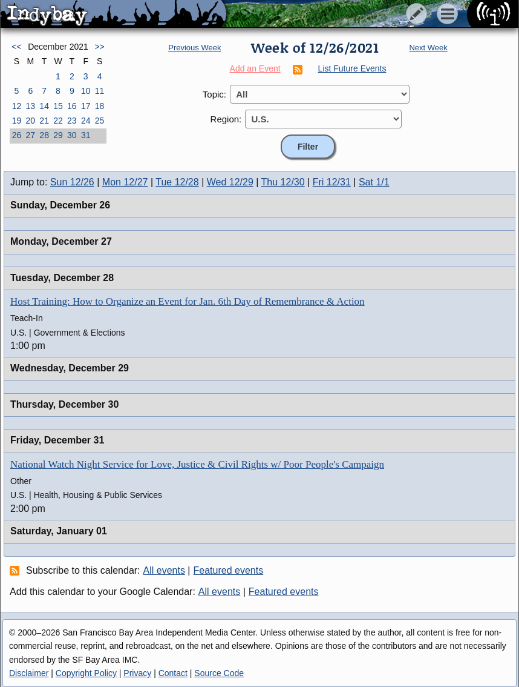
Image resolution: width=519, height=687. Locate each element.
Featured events (229, 570)
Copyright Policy (86, 673)
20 (30, 120)
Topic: (214, 94)
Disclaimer (28, 673)
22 (58, 120)
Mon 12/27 (125, 182)
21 (44, 120)
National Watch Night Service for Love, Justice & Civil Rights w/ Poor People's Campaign (197, 464)
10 (86, 91)
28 (44, 135)
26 (17, 135)
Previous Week (194, 47)
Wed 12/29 (230, 182)
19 (17, 120)
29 (58, 135)
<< (16, 46)
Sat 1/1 (374, 182)
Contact (173, 673)
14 (44, 106)
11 (100, 91)
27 (30, 135)
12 (17, 106)
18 (100, 106)
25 (100, 120)
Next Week (428, 47)
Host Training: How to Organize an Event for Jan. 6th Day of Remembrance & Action (187, 301)
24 (86, 120)
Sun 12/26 (72, 182)
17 (86, 106)
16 (72, 106)
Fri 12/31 (332, 182)
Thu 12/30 (283, 182)
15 (58, 106)
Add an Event (255, 68)
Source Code (219, 673)
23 (72, 120)
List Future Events (352, 68)
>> (99, 46)
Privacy (137, 673)
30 (72, 135)
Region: (226, 119)
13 (30, 106)
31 (86, 135)
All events (164, 570)
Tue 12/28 (176, 182)
